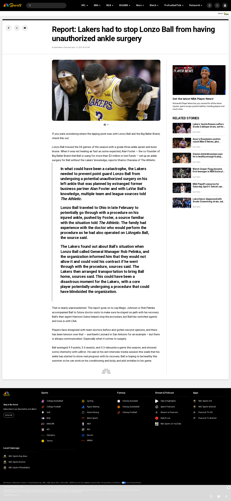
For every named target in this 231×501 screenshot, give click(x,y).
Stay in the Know (10, 405)
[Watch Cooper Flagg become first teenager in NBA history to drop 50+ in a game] (182, 173)
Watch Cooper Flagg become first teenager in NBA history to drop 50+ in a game (208, 170)
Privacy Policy (106, 482)
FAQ (44, 482)
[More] (209, 5)
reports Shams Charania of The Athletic (131, 160)
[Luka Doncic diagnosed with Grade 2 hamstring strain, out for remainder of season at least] (182, 203)
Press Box (64, 482)
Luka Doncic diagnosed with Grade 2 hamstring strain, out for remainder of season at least (208, 200)
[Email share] (25, 28)
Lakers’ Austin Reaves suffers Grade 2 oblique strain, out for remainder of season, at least (208, 125)
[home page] (12, 5)
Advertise (16, 482)
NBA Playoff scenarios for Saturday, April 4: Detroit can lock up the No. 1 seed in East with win (207, 185)
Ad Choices (7, 482)
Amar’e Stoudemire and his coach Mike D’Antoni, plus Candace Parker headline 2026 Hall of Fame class (208, 140)
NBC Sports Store (53, 482)
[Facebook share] (8, 28)
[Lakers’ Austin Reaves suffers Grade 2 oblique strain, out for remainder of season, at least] (182, 128)
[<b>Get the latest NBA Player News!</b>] (199, 80)
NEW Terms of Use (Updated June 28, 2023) (85, 482)
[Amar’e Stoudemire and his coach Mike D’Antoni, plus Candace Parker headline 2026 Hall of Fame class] (182, 143)
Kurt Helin (58, 47)
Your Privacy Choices (133, 482)
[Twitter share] (17, 28)
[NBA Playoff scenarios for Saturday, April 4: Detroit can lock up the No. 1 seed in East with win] (182, 188)
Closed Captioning (35, 482)
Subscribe (8, 415)
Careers (24, 482)
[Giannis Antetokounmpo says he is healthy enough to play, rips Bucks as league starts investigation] (182, 158)
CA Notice (116, 482)
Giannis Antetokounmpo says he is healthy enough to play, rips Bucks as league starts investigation (207, 155)
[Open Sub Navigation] (88, 5)
